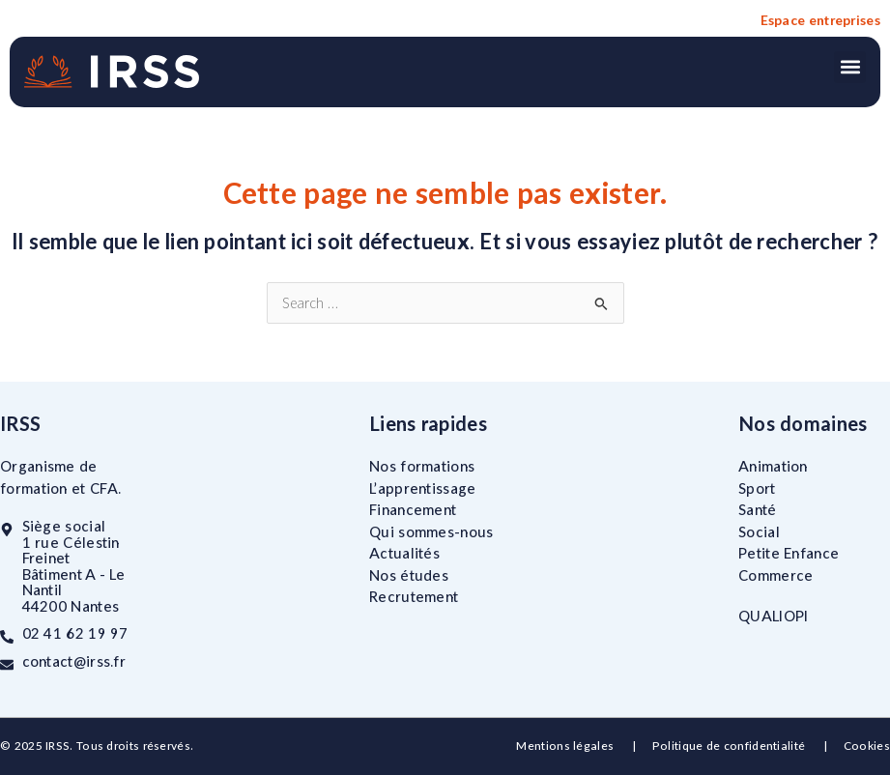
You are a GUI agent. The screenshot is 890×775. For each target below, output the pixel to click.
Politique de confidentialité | (748, 745)
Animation (773, 465)
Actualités (404, 552)
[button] (850, 67)
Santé (757, 509)
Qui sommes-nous (431, 530)
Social (759, 530)
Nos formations (421, 465)
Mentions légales (566, 745)
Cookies (867, 745)
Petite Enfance (788, 552)
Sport (757, 487)
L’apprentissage (422, 487)
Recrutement (413, 596)
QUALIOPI (773, 615)
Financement (412, 509)
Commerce (775, 574)
